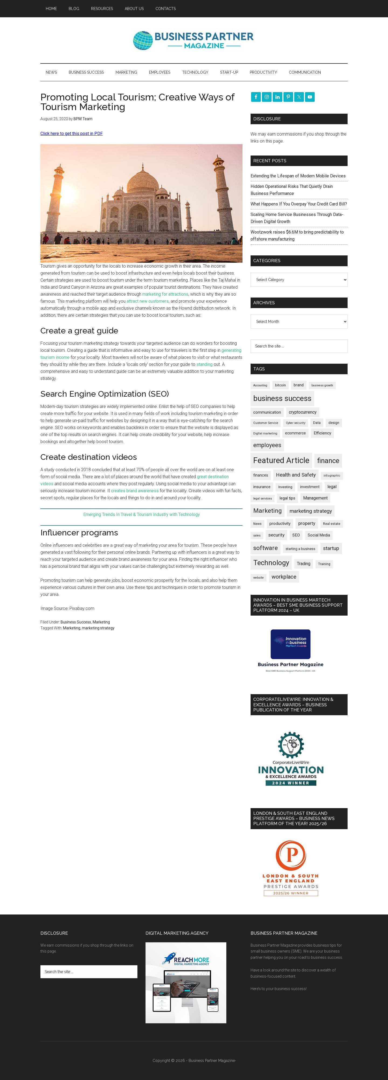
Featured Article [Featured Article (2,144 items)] (281, 460)
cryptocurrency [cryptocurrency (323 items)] (303, 412)
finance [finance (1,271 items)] (328, 461)
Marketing (101, 622)
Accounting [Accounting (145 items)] (260, 385)
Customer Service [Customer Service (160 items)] (265, 423)
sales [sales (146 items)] (257, 535)
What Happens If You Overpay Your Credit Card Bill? (299, 204)
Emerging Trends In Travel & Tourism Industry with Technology (141, 514)
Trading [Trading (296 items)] (303, 563)
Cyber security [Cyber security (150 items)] (295, 423)
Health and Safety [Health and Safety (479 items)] (296, 475)
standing (204, 364)
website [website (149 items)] (258, 577)
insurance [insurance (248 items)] (262, 487)
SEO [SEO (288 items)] (296, 535)
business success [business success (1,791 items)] (282, 398)
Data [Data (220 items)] (317, 422)
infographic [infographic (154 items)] (332, 475)
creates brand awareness (135, 490)
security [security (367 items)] (276, 535)
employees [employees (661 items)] (267, 445)
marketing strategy (98, 628)
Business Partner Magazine (194, 40)
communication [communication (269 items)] (267, 412)
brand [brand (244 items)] (299, 385)
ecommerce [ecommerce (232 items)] (295, 433)
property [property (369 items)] (306, 523)
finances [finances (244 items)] (260, 475)
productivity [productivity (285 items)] (279, 523)
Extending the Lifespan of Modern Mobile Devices (298, 175)
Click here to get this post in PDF (71, 133)
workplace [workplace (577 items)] (284, 576)
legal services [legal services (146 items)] (262, 498)
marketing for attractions (165, 294)
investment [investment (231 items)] (310, 487)
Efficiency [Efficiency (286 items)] (322, 433)
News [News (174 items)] (257, 524)
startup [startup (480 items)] (331, 548)
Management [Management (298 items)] (315, 498)
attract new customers (148, 301)
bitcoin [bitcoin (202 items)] (280, 385)
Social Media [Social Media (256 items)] (319, 535)
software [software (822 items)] (265, 548)
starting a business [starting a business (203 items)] (300, 549)
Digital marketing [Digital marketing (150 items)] (265, 433)
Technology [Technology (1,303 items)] (271, 563)
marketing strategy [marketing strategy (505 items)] (311, 511)
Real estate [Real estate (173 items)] (331, 524)
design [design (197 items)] (333, 423)
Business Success (76, 622)
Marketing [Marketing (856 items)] (267, 510)
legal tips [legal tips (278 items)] (287, 498)
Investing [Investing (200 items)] (285, 487)
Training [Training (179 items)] (324, 564)
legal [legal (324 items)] (332, 486)
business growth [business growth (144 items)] (322, 385)
